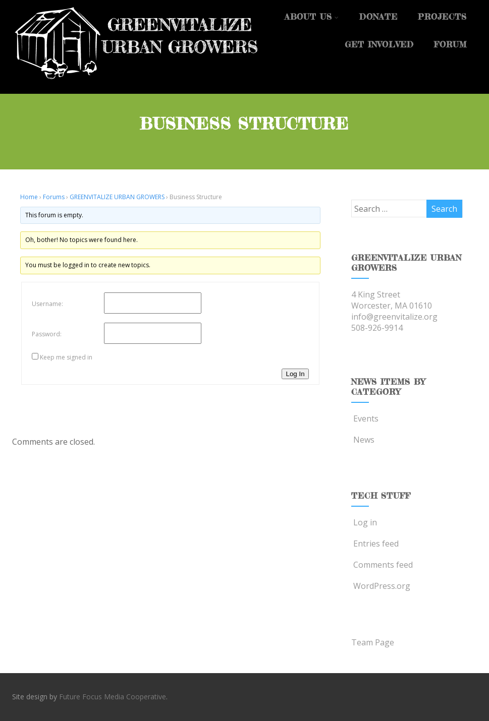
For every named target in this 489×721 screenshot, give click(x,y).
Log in (364, 522)
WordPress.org (380, 585)
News (362, 439)
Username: (47, 303)
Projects (442, 17)
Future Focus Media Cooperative (112, 696)
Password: (47, 334)
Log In (295, 374)
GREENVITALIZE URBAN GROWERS (117, 197)
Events (364, 418)
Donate (378, 17)
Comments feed (382, 564)
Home (29, 197)
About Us (312, 17)
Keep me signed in (66, 357)
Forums (54, 197)
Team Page (372, 642)
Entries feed (375, 543)
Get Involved (379, 44)
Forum (450, 44)
